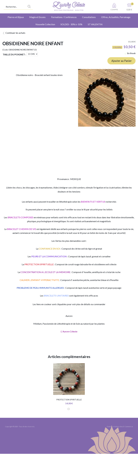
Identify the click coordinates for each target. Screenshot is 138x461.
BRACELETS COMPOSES (20, 217)
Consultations (89, 17)
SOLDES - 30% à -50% (71, 24)
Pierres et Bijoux (16, 17)
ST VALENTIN (95, 24)
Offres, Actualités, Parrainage (115, 17)
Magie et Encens (37, 17)
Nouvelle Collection (45, 24)
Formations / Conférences (64, 17)
